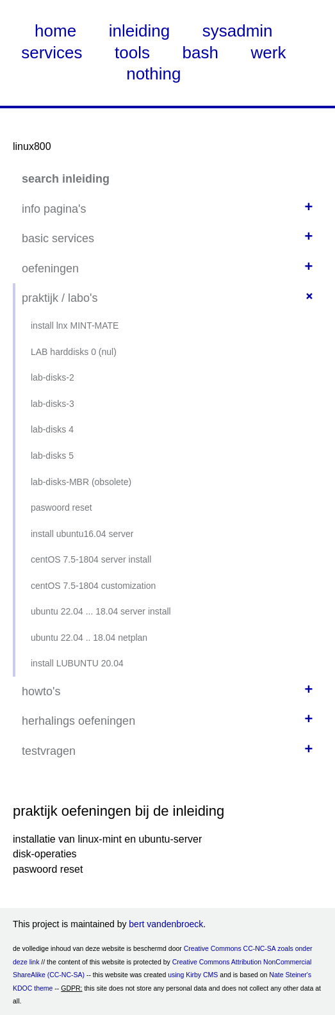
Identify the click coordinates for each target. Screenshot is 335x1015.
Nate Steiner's (290, 974)
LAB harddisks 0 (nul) (74, 352)
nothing (153, 73)
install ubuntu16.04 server (82, 534)
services (51, 52)
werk (268, 52)
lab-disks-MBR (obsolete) (81, 482)
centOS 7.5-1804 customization (93, 586)
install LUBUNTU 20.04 (77, 663)
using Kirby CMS (193, 974)
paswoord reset (61, 507)
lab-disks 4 (52, 429)
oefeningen (50, 268)
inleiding (139, 30)
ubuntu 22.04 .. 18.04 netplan (89, 637)
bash (200, 52)
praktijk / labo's (60, 298)
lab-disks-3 (52, 404)
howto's (41, 691)
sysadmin (237, 30)
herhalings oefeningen (78, 720)
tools (132, 52)
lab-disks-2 (52, 377)
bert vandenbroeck (166, 924)
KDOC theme (33, 988)
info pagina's (54, 208)
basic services (58, 238)
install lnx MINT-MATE (74, 325)
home (55, 30)
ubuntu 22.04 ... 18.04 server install (101, 611)
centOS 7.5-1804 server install (91, 559)
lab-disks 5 (52, 455)
